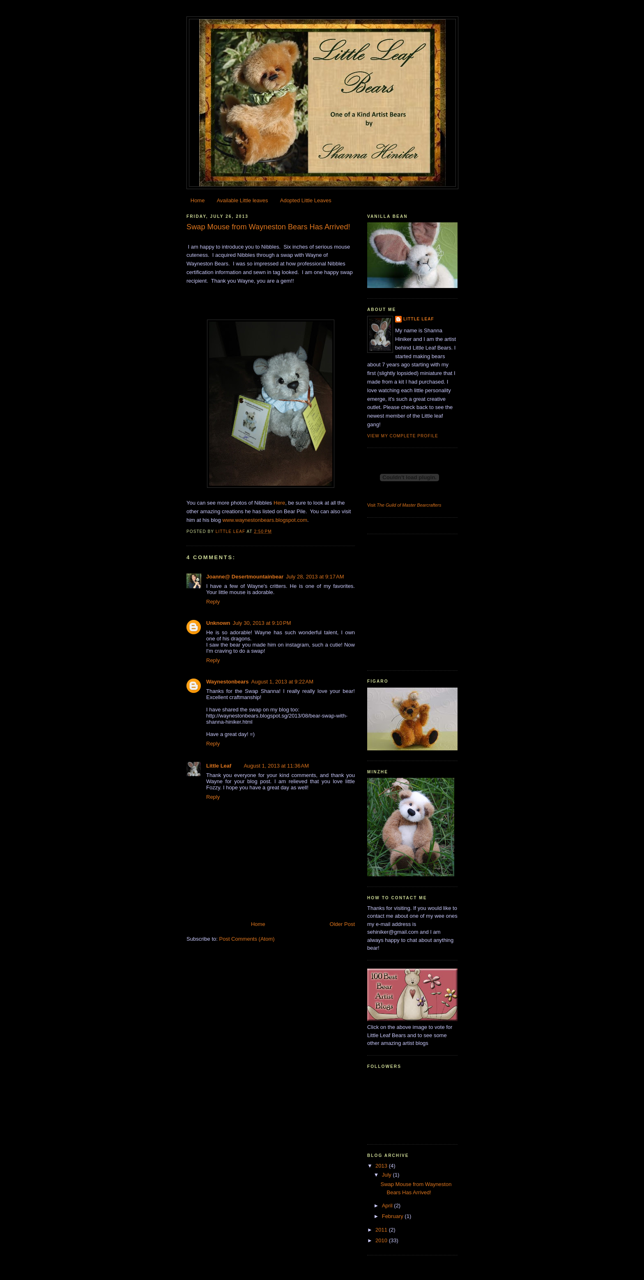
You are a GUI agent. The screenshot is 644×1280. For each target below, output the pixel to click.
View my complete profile (402, 436)
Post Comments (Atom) (247, 939)
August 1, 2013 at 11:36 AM (276, 766)
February (393, 1216)
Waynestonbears (227, 682)
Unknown (218, 623)
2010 (382, 1240)
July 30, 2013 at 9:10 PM (262, 623)
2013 (382, 1166)
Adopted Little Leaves (305, 200)
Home (198, 200)
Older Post (342, 924)
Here (279, 503)
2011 (382, 1230)
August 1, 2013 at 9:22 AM (282, 682)
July (387, 1175)
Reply (213, 602)
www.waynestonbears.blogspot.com (264, 520)
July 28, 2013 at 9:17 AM (315, 577)
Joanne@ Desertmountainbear (244, 577)
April (388, 1205)
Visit (404, 505)
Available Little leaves (242, 200)
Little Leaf (218, 766)
